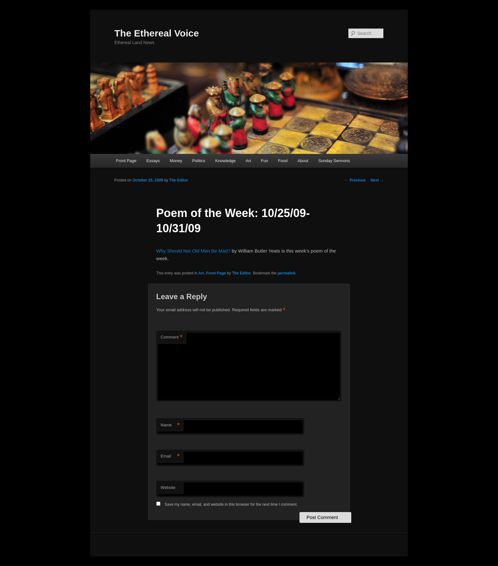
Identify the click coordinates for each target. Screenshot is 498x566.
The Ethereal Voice (156, 33)
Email (170, 456)
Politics (198, 160)
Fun (264, 160)
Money (176, 160)
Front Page (126, 160)
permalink (287, 273)
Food (283, 160)
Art (248, 160)
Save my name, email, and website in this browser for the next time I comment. (231, 504)
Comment (172, 337)
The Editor (178, 180)
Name (170, 425)
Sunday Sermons (334, 160)
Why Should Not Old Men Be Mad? (193, 250)
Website (168, 487)
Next (377, 180)
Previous (355, 180)
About (303, 160)
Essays (153, 160)
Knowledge (225, 160)
